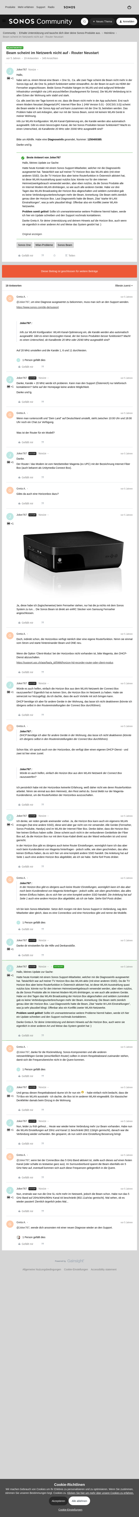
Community (9, 32)
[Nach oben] (131, 1264)
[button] (4, 22)
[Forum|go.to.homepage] (40, 21)
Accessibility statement (104, 1269)
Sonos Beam (65, 245)
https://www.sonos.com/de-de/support (37, 307)
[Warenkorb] (129, 7)
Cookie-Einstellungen (76, 1269)
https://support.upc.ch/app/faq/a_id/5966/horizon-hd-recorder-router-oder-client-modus (64, 662)
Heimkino (109, 32)
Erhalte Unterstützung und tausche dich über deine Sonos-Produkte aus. (60, 32)
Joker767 (21, 69)
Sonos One (24, 245)
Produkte (10, 7)
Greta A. (21, 296)
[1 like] (30, 360)
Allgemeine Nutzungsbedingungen (41, 1269)
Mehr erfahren (26, 7)
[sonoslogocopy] (69, 7)
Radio (51, 7)
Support (40, 7)
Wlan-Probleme (44, 245)
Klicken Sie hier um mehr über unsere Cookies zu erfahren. (100, 1493)
